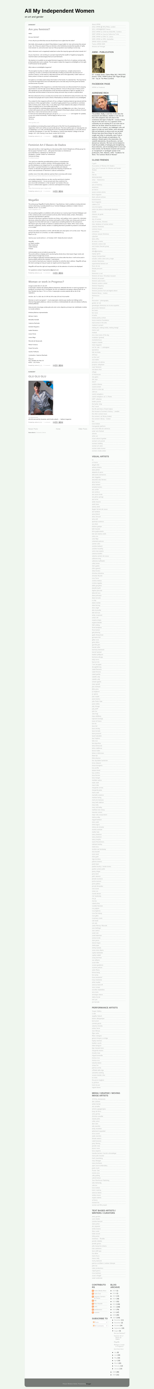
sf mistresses (96, 374)
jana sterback (96, 687)
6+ (93, 460)
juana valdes (96, 704)
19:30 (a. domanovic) (98, 1099)
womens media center (99, 451)
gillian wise (95, 640)
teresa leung (96, 972)
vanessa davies (96, 1193)
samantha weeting (98, 1073)
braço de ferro (96, 1111)
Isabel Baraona (96, 669)
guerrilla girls (96, 645)
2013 (114, 1301)
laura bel (94, 726)
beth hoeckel (96, 529)
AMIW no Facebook (98, 87)
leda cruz (95, 741)
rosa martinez (96, 1273)
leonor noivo (96, 1148)
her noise (95, 313)
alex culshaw (96, 1101)
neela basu (95, 847)
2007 (114, 1318)
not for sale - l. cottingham (100, 347)
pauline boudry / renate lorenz (101, 866)
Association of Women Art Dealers (103, 166)
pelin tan (94, 1266)
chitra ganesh (96, 568)
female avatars (96, 1138)
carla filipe (95, 539)
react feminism (96, 367)
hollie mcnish (96, 1234)
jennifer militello (97, 1241)
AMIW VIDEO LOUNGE (99, 42)
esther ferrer (96, 1028)
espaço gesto (96, 254)
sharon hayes (96, 943)
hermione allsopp (97, 657)
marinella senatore (98, 795)
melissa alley (96, 817)
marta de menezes (98, 800)
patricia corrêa (96, 1068)
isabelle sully (96, 677)
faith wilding (96, 625)
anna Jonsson (96, 517)
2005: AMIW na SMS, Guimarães (103, 39)
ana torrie (95, 499)
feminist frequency (98, 286)
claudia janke (96, 1119)
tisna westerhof (97, 977)
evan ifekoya (96, 1031)
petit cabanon (96, 876)
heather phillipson (97, 655)
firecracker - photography (100, 300)
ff (92, 298)
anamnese (95, 187)
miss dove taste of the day (100, 335)
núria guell (95, 857)
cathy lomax (96, 563)
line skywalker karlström (100, 760)
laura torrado (96, 731)
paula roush (95, 1168)
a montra (95, 182)
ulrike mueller (96, 982)
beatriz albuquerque (98, 1018)
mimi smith (95, 822)
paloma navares (97, 861)
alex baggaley (96, 477)
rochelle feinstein (97, 906)
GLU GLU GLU (37, 376)
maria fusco (95, 1256)
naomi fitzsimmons (98, 842)
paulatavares (98, 1309)
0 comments (47, 191)
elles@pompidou (97, 251)
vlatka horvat (96, 997)
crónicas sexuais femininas (100, 234)
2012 (114, 1304)
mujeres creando (97, 342)
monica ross (96, 1058)
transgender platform (98, 426)
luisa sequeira (96, 1151)
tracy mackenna (97, 980)
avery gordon (96, 1216)
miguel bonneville (97, 1055)
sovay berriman (97, 958)
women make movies (98, 448)
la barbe (94, 315)
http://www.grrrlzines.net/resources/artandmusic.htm (44, 176)
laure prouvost (96, 733)
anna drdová (96, 514)
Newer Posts (33, 429)
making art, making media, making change (105, 328)
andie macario (96, 502)
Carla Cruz (97, 1294)
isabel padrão (96, 674)
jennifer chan (96, 1146)
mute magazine (97, 345)
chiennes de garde (97, 214)
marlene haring (96, 797)
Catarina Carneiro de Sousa (99, 1297)
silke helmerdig (96, 1183)
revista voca (96, 1173)
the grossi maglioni (98, 1080)
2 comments (47, 136)
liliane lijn (95, 756)
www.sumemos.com (64, 114)
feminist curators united (99, 283)
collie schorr (96, 1121)
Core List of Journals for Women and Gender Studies (106, 169)
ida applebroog (96, 667)
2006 (114, 1372)
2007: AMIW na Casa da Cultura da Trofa (105, 34)
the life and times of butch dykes (102, 409)
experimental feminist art (100, 263)
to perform (95, 1082)
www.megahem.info (34, 209)
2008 (114, 1315)
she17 (94, 382)
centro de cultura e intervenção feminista (105, 209)
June (116, 1355)
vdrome (94, 434)
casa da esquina (97, 207)
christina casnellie (97, 1116)
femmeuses (95, 296)
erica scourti (96, 1133)
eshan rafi (95, 618)
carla (95, 1306)
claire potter (96, 1224)
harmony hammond (98, 650)
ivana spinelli (96, 684)
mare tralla (95, 785)
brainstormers (96, 199)
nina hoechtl (96, 852)
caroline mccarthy (97, 549)
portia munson (96, 881)
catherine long (96, 558)
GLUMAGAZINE (33, 417)
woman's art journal (98, 441)
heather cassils (96, 1043)
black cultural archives (99, 197)
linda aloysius (96, 758)
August (116, 1331)
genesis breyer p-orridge (100, 1038)
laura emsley (96, 728)
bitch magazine (96, 195)
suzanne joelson (97, 967)
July (115, 1352)
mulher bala (95, 832)
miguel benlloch (97, 820)
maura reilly (95, 1258)
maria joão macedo (98, 1156)
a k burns (95, 462)
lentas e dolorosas (98, 753)
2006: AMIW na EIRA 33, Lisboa (102, 37)
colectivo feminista (98, 227)
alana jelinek (96, 470)
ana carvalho (96, 1106)
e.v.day (94, 600)
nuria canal (95, 854)
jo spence (95, 694)
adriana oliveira (96, 467)
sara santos (96, 930)
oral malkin (95, 360)
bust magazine (96, 202)
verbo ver (95, 436)
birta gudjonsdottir (98, 531)
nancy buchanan (97, 1163)
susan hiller (95, 962)
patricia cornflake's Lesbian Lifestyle (103, 1263)
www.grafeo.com (33, 122)
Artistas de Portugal (98, 46)
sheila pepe (95, 945)
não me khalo (96, 352)
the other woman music (99, 414)
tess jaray (95, 975)
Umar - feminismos (98, 180)
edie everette (96, 1126)
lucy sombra (96, 773)
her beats (95, 310)
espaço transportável (98, 256)
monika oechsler (97, 829)
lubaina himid (96, 770)
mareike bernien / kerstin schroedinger (104, 1153)
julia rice (94, 711)
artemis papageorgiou (99, 1109)
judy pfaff (95, 709)
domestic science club (99, 244)
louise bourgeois (97, 765)
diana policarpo (96, 595)
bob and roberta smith (99, 534)
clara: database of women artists (102, 224)
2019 (114, 1291)
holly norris (95, 659)
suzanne (96, 1312)
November (117, 1323)
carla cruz (95, 536)
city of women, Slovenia (99, 222)
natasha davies (96, 1063)
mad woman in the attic (99, 323)
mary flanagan (96, 1161)
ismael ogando (96, 682)
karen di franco (96, 721)
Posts (96, 1322)
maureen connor (97, 812)
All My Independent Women (59, 11)
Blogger (88, 1384)
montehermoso (97, 340)
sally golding (96, 1175)
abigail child (95, 465)
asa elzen (95, 524)
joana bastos (96, 699)
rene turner (95, 889)
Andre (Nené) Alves (100, 1291)
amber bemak (96, 1104)
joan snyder (95, 696)
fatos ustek (95, 1231)
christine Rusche (97, 576)
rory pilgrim (95, 908)
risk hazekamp (96, 896)
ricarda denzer (96, 894)
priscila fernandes (97, 886)
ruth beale (95, 921)
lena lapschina (96, 743)
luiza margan (96, 778)
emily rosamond (97, 615)
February (117, 1366)
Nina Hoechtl (98, 1304)
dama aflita (95, 239)
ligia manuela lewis (98, 1048)
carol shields (96, 1219)
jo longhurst (96, 691)
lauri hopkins (96, 738)
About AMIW (96, 24)
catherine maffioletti (98, 561)
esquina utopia (96, 620)
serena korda (96, 938)
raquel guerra (96, 1271)
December (117, 1320)
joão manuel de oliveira (99, 1246)
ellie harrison (96, 613)
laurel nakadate (97, 736)
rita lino (94, 901)
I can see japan (96, 664)
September (118, 1328)
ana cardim (95, 489)
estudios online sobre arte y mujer (103, 259)
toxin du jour (96, 1085)
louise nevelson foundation (100, 320)
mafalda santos (97, 780)
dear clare (95, 1124)
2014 (114, 1299)
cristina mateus (97, 581)
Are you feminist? (39, 29)
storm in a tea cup (98, 389)
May (115, 1358)
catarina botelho (97, 553)
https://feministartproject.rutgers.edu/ (39, 188)
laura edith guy (96, 1251)
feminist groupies (97, 288)
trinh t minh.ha (96, 1190)
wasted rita (95, 1202)
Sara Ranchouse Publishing (100, 1180)
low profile (95, 768)
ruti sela (94, 923)
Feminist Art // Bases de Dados (47, 144)
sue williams (96, 960)
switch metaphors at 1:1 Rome (102, 397)
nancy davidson (97, 834)
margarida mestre (97, 1050)
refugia (94, 372)
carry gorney (96, 1114)
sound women (96, 387)
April (116, 1360)
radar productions (97, 1268)
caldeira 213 (96, 204)
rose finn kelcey (97, 913)
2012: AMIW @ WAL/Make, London (103, 27)
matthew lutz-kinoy (98, 810)
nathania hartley (97, 844)
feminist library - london (99, 293)
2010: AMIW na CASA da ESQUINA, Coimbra (106, 32)
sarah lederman (97, 935)
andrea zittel (96, 507)
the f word (95, 406)
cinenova (94, 217)
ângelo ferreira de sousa (99, 509)
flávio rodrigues (97, 1036)
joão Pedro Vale (97, 701)
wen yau (94, 999)
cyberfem (95, 236)
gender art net (96, 303)
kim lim (94, 723)
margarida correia (97, 788)
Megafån (33, 200)
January (117, 1369)
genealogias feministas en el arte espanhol (105, 305)
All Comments (98, 1326)
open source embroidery (99, 1165)
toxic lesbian (96, 424)
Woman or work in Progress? (46, 281)
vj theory (95, 1200)
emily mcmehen (97, 1129)
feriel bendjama (97, 627)
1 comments (47, 422)
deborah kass (96, 593)
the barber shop (97, 404)
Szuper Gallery (96, 1011)
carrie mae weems (98, 551)
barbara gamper (97, 526)
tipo (93, 421)
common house (97, 229)
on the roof (95, 357)
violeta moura (96, 1195)
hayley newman (97, 1041)
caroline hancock (97, 1221)
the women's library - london (101, 419)
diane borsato (96, 598)
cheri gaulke (95, 566)
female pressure (97, 268)
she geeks (95, 377)
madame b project (97, 325)
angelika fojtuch (97, 1016)
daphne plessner (97, 590)
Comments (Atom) (41, 432)
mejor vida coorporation (99, 815)
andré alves (95, 504)
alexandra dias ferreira (99, 480)
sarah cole (95, 933)
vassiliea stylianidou (98, 990)
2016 (114, 1293)
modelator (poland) (98, 337)
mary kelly (95, 805)
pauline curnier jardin (98, 869)
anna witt (95, 519)
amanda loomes (97, 487)
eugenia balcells (97, 622)
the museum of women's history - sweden (105, 411)
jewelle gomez (96, 1243)
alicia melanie (96, 484)
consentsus (95, 231)
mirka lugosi (96, 825)
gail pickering (96, 632)
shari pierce (95, 940)
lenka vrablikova (97, 748)
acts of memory (97, 185)
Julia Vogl (95, 714)
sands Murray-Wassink (99, 926)
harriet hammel (96, 652)
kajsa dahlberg (96, 716)
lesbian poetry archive (99, 318)
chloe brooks (96, 571)
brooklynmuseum (33, 158)
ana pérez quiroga (97, 497)
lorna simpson (96, 763)
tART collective (97, 399)
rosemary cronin (97, 918)
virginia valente (96, 1198)
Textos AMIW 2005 (98, 44)
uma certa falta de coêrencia (101, 429)
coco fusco (95, 578)
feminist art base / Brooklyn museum (104, 276)
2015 (114, 1296)
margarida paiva (97, 790)
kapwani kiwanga (97, 719)
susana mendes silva (98, 1075)
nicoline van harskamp (99, 849)
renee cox (95, 891)
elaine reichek (96, 603)
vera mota (95, 992)
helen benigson (96, 1046)
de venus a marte (97, 241)
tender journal (96, 401)
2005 (114, 1375)
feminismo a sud (97, 273)
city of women (96, 219)
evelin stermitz (96, 1136)
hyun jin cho (95, 662)
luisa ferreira (96, 775)
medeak (94, 332)
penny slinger (96, 871)
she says (95, 379)
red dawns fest (97, 369)
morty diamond (97, 1261)
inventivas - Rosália (98, 1239)
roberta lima (96, 903)
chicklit (94, 212)
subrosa (94, 392)
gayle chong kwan (97, 635)
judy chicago (96, 706)
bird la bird (95, 1021)
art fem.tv (95, 190)
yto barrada (95, 1002)
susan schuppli (96, 1276)
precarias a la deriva (98, 362)
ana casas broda (97, 494)
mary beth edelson (98, 802)
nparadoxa (95, 350)
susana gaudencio (97, 965)
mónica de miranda (98, 827)
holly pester (95, 1236)
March (116, 1363)
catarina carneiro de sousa (100, 556)
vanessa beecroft (97, 985)
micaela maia (96, 1053)
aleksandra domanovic (99, 475)
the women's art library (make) (102, 416)
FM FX (94, 175)
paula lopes (95, 864)
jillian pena (95, 689)
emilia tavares (96, 1229)
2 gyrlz (94, 163)
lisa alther (95, 1253)
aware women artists (99, 192)
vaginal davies (96, 1087)
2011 (114, 1307)
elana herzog (96, 605)
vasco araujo (96, 987)
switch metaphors (97, 394)
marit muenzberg (97, 1158)
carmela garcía (96, 1023)
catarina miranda (97, 1026)
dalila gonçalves (97, 586)
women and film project (99, 1205)
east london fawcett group (100, 246)
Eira (93, 172)
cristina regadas (97, 583)
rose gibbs (95, 916)
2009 (114, 1312)
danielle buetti (96, 588)
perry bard (95, 874)
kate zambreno (96, 1248)
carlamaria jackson (98, 541)
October (117, 1325)
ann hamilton (96, 512)
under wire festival (98, 431)
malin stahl (95, 783)
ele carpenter (96, 1226)
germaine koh (96, 637)
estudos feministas (98, 261)
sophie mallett (96, 955)
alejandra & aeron (97, 472)
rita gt (94, 898)
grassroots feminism (98, 308)
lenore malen (96, 751)
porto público (96, 884)
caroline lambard (97, 546)
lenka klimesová (97, 746)
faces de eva (96, 266)
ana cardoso (96, 492)
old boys (94, 355)
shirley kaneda (96, 948)
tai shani (94, 1078)
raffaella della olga (98, 1070)
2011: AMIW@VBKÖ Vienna (101, 29)
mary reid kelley (97, 807)
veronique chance (97, 995)
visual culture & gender (99, 438)
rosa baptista (96, 911)
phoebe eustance (97, 879)
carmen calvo (96, 544)
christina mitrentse (98, 573)
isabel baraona (96, 1141)
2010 (114, 1309)
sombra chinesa (97, 384)
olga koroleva (96, 859)
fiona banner (96, 630)
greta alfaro (95, 642)
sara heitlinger (96, 928)
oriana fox (95, 1065)
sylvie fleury (96, 970)
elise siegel (95, 608)
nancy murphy (96, 839)
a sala (94, 1013)
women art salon (97, 446)
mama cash (95, 330)
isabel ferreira (96, 672)
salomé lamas (96, 1178)
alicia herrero (96, 482)
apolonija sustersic (98, 521)
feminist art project (98, 278)
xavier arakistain (97, 1278)
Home (58, 429)
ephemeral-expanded (98, 1131)
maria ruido (95, 792)
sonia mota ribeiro (98, 950)
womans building (97, 443)
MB (95, 1301)
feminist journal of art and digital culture (104, 291)
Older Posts (82, 429)
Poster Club (96, 1170)
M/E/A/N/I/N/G (97, 177)
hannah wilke (96, 647)
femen (94, 271)
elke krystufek (96, 610)
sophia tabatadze (97, 953)
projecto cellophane (98, 365)
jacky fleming (96, 1143)
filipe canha (95, 1033)
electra (94, 249)
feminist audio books (98, 281)
